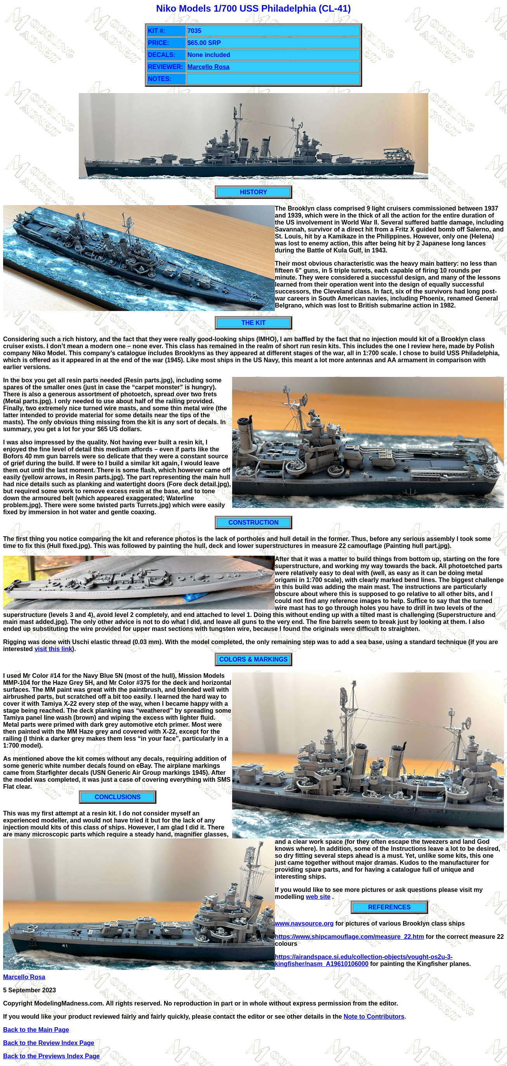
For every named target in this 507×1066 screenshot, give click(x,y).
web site (318, 896)
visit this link (53, 649)
